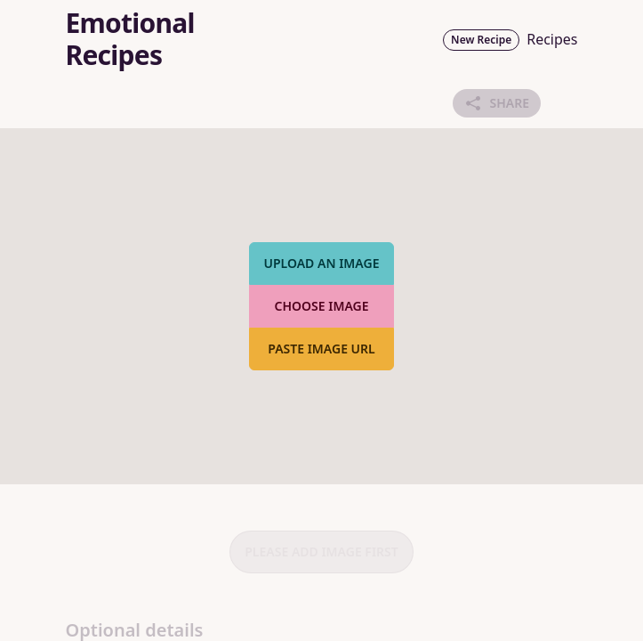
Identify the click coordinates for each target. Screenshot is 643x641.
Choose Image (322, 305)
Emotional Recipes (130, 39)
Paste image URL (321, 348)
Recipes (551, 39)
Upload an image (322, 263)
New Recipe (481, 39)
